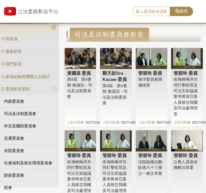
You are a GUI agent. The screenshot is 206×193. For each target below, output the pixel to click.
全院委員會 (14, 150)
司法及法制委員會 (20, 113)
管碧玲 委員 (150, 73)
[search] (151, 11)
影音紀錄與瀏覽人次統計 (25, 76)
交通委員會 (14, 138)
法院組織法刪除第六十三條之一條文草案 (150, 167)
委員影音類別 (15, 89)
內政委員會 (14, 101)
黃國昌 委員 (79, 73)
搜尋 (181, 11)
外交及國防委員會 (20, 126)
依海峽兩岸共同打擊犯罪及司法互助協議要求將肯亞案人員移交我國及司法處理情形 (186, 96)
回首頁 (9, 38)
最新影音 (11, 51)
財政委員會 (14, 175)
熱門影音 (11, 64)
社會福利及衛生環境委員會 (28, 163)
